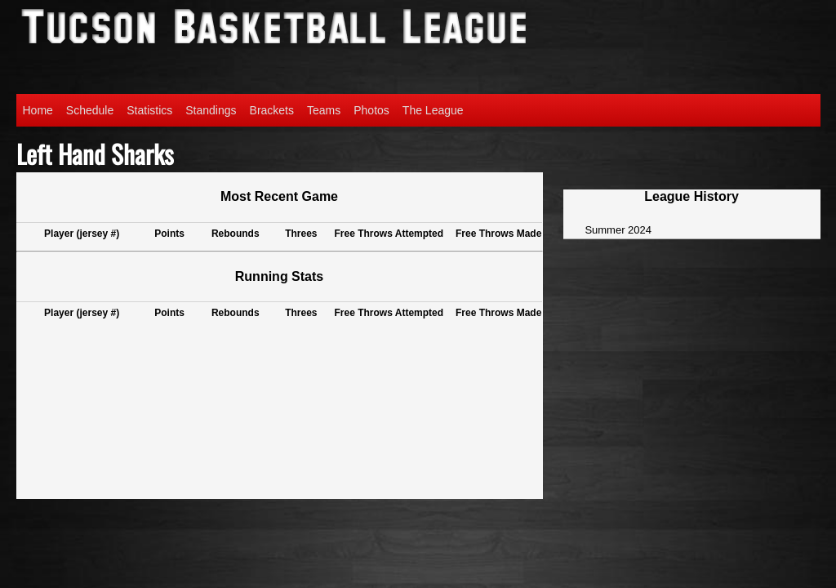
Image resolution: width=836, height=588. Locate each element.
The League (433, 110)
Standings (210, 110)
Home (38, 110)
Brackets (272, 110)
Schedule (89, 110)
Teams (323, 110)
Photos (371, 110)
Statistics (149, 110)
